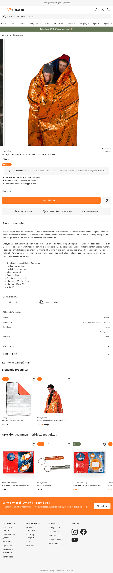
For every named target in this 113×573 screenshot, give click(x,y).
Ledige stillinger (56, 539)
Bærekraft (53, 543)
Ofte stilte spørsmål (7, 529)
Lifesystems (18, 35)
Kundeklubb (54, 531)
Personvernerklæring (47, 571)
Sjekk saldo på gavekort (9, 536)
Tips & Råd (7, 545)
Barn (47, 23)
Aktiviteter (58, 23)
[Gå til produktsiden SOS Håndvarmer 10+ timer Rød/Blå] (18, 464)
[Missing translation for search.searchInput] (4, 16)
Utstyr (22, 23)
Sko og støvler (35, 23)
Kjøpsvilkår (60, 571)
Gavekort (71, 23)
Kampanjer (84, 23)
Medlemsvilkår (55, 535)
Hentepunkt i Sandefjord (8, 551)
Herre (3, 23)
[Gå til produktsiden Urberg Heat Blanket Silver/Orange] (18, 399)
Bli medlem (102, 506)
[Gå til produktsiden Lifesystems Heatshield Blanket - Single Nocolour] (54, 399)
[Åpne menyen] (3, 9)
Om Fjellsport (55, 527)
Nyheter (96, 23)
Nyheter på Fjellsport (30, 536)
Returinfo (7, 541)
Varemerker (6, 35)
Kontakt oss (8, 557)
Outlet (28, 541)
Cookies (70, 571)
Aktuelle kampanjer (30, 529)
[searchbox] (59, 16)
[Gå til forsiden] (15, 10)
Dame (12, 23)
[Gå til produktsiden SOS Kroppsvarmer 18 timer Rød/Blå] (89, 464)
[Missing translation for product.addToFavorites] (106, 200)
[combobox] (56, 16)
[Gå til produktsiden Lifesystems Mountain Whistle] (54, 464)
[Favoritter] (96, 10)
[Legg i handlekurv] (51, 200)
